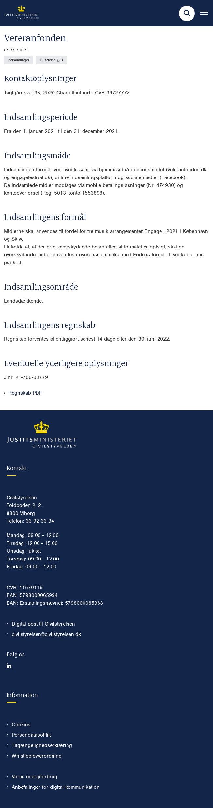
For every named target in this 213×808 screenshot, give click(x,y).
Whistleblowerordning (37, 756)
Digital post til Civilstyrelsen (43, 624)
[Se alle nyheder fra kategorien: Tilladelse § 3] (51, 60)
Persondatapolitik (31, 735)
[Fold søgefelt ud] (187, 13)
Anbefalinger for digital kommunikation (55, 787)
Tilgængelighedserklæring (42, 745)
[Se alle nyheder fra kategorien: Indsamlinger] (18, 60)
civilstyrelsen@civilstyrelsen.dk (46, 634)
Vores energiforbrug (34, 776)
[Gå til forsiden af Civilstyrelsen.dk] (19, 13)
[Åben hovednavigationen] (206, 13)
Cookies (21, 724)
